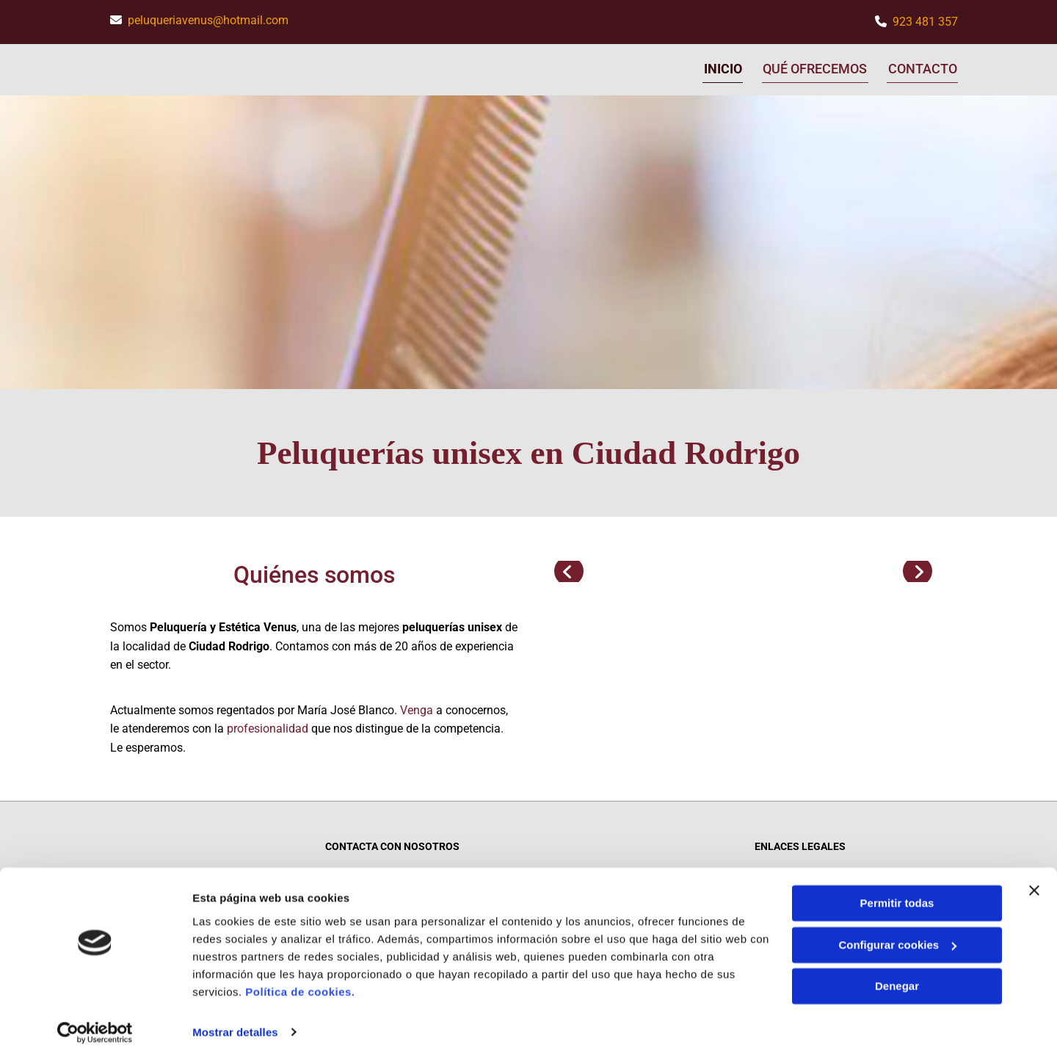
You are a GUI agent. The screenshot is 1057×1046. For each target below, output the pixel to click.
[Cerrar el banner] (1034, 876)
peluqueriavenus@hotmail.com (208, 20)
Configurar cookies (897, 929)
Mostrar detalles (235, 1017)
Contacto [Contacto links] (923, 67)
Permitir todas (897, 888)
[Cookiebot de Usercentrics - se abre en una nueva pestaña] (95, 1017)
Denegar (897, 971)
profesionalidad (267, 726)
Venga (416, 707)
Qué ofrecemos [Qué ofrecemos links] (815, 67)
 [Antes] (569, 569)
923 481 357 (925, 22)
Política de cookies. (300, 976)
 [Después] (917, 569)
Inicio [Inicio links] (721, 67)
